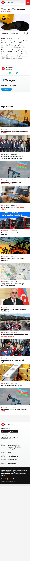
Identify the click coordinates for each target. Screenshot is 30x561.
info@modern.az (12, 463)
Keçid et (6, 89)
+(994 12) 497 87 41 (13, 456)
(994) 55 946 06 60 (12, 460)
